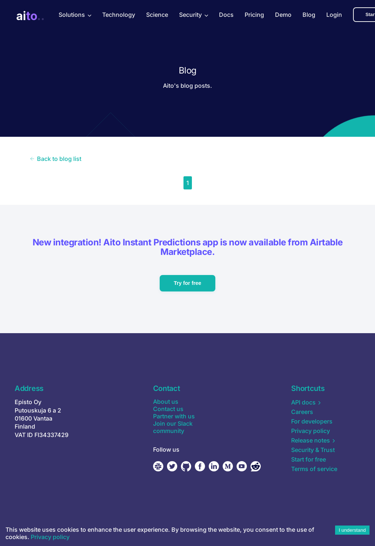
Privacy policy (50, 537)
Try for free (187, 283)
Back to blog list (55, 158)
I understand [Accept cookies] (352, 530)
